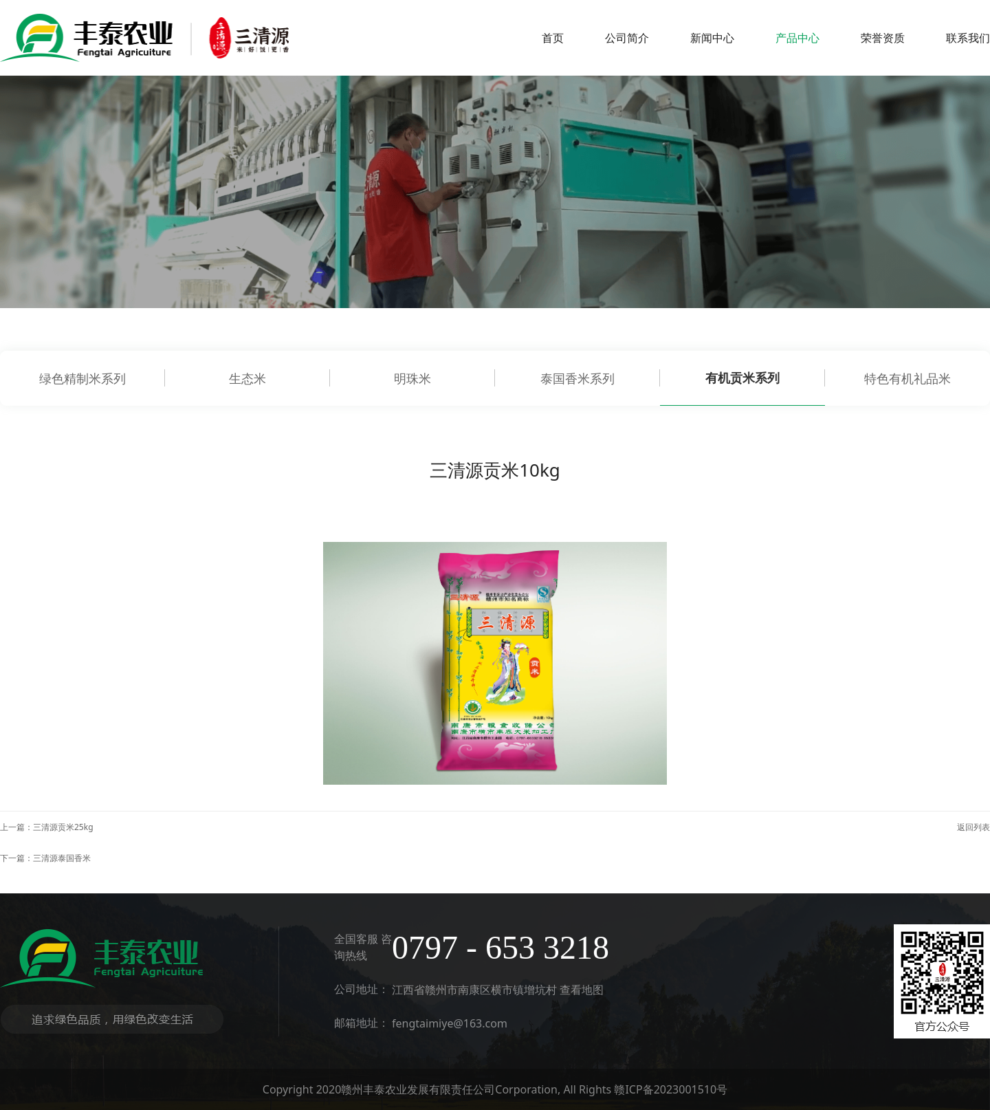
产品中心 (798, 37)
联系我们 (968, 37)
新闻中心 (712, 37)
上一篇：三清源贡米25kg (47, 827)
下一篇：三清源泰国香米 (45, 858)
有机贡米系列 (742, 377)
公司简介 (627, 37)
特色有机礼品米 (907, 378)
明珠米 (412, 378)
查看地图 (582, 989)
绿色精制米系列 (82, 378)
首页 (553, 37)
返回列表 (973, 827)
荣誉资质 (883, 37)
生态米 (247, 378)
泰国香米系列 (577, 378)
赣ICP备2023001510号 (670, 1089)
